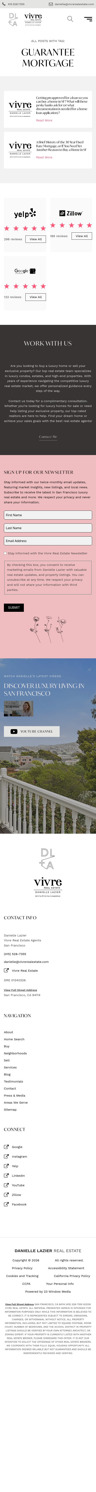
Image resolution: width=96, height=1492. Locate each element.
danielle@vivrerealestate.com (26, 961)
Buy (7, 1046)
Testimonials (13, 1081)
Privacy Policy (22, 1268)
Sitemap (10, 1109)
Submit (14, 607)
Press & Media (14, 1095)
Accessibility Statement (66, 1268)
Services (10, 1067)
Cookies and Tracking (22, 1276)
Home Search (14, 1039)
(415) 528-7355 (15, 954)
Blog (7, 1074)
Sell (7, 1060)
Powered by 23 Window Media (48, 1291)
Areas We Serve (16, 1102)
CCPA (26, 1283)
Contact (10, 1088)
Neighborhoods (15, 1053)
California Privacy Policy (72, 1276)
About (8, 1032)
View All (36, 239)
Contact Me (48, 437)
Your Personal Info (60, 1283)
